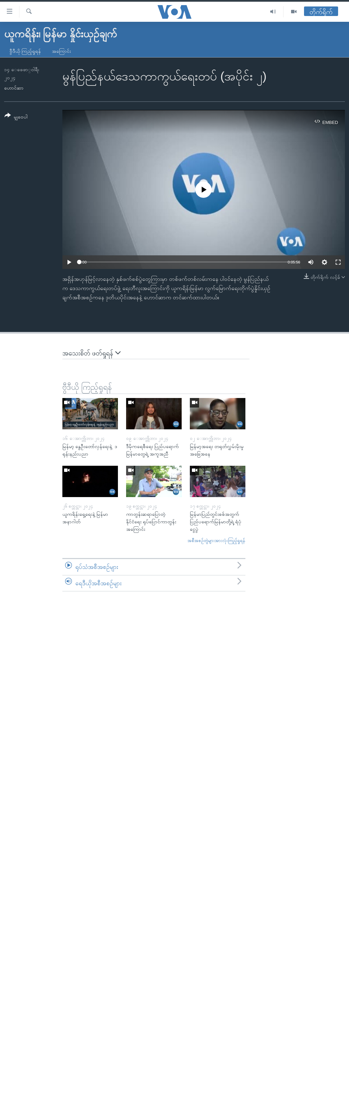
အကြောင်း (61, 51)
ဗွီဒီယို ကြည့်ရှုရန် (25, 51)
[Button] (16, 117)
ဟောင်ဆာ (14, 88)
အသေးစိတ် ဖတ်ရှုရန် (91, 352)
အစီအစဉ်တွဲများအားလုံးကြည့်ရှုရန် (216, 540)
